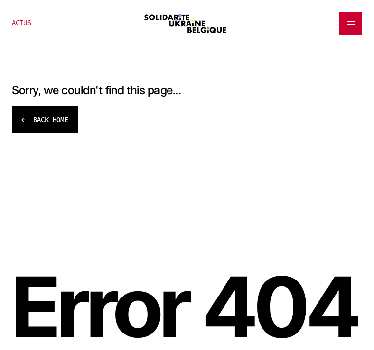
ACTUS (21, 23)
